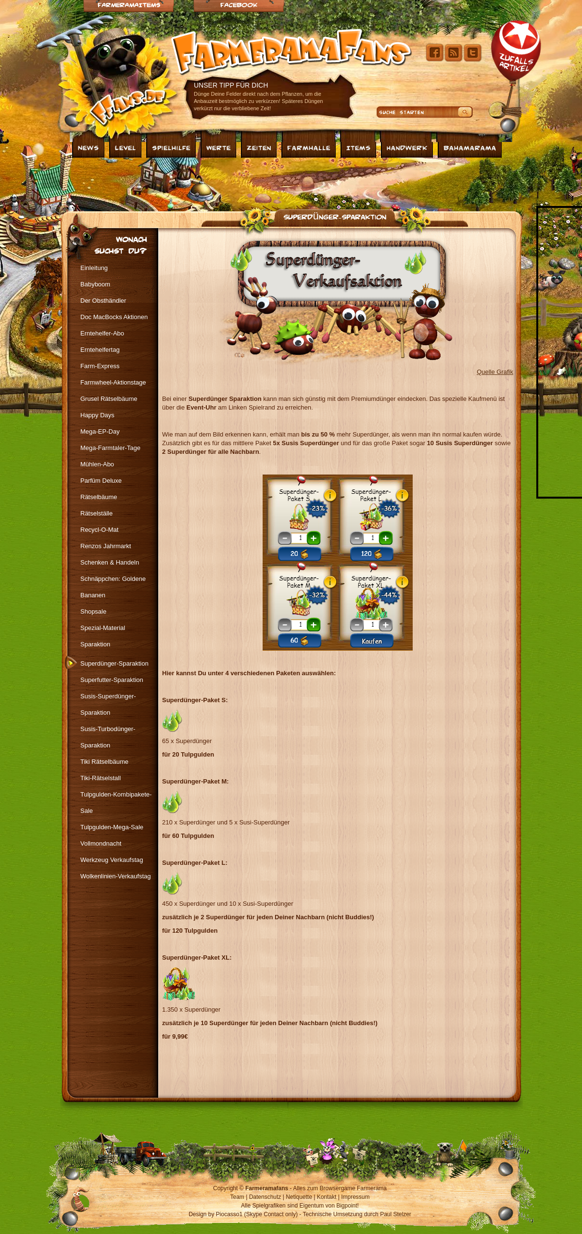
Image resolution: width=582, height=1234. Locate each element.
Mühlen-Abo (97, 464)
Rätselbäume (98, 497)
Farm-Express (100, 366)
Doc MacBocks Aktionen (114, 317)
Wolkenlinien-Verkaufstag (115, 876)
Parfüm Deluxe (101, 480)
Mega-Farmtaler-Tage (110, 447)
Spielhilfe (171, 147)
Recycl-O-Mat (99, 529)
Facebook (238, 4)
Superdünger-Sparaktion (334, 216)
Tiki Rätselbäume (104, 761)
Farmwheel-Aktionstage (113, 382)
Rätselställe (96, 513)
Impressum (355, 1197)
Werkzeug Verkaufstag (111, 859)
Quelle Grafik (495, 371)
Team (237, 1197)
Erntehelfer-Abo (102, 333)
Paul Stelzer (395, 1214)
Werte (218, 147)
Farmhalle (308, 147)
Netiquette (299, 1197)
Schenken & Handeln (109, 562)
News (88, 147)
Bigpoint (346, 1205)
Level (125, 147)
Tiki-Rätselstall (100, 778)
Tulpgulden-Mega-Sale (111, 827)
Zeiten (259, 147)
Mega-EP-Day (100, 431)
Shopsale (93, 611)
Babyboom (95, 284)
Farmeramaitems (129, 4)
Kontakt (327, 1197)
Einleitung (94, 267)
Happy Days (97, 415)
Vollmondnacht (100, 843)
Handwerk (407, 147)
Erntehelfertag (100, 349)
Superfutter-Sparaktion (111, 679)
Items (358, 147)
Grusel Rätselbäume (109, 398)
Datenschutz (265, 1197)
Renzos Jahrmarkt (105, 546)
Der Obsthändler (103, 300)
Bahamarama (469, 147)
